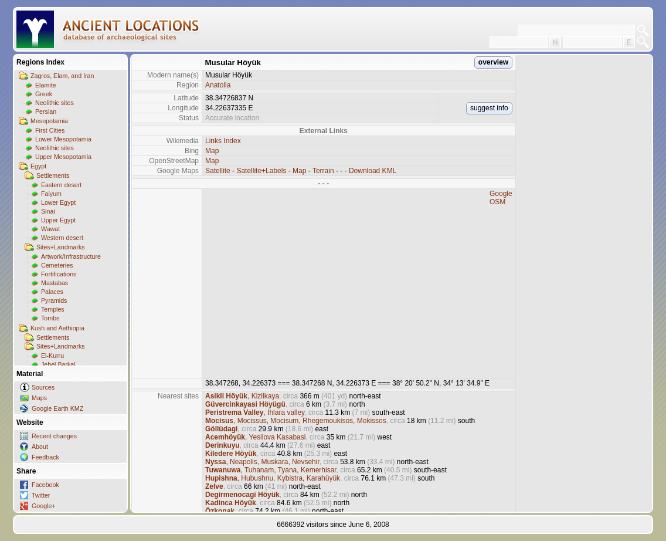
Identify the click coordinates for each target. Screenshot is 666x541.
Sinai (48, 211)
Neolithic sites (54, 102)
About (40, 446)
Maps (39, 397)
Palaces (52, 291)
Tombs (50, 318)
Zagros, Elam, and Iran (62, 75)
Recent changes (54, 435)
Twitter (41, 495)
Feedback (45, 457)
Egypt (38, 166)
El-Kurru (52, 355)
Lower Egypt (58, 202)
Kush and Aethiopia (57, 328)
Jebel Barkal (58, 364)
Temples (52, 309)
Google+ (44, 505)
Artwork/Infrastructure (71, 256)
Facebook (45, 484)
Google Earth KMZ (57, 408)
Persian (45, 111)
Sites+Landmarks (60, 247)
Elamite (45, 85)
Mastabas (54, 282)
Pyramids (54, 300)
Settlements (52, 175)
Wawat (50, 228)
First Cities (49, 130)
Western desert (62, 237)
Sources (43, 387)
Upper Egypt (58, 220)
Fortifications (58, 274)
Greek (43, 93)
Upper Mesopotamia (63, 156)
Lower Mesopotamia (63, 139)
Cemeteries (57, 265)
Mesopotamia (49, 120)
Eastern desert (61, 184)
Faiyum (51, 193)
